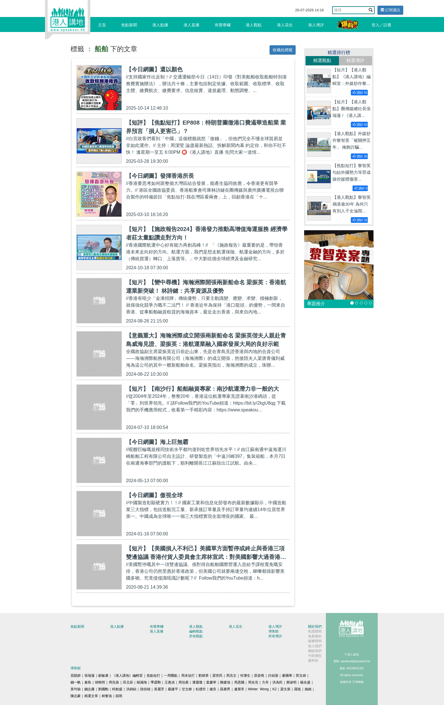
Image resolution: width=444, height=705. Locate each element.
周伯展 (183, 682)
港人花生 (285, 25)
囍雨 (119, 696)
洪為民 (277, 682)
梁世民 (217, 676)
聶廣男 (225, 689)
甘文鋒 (187, 689)
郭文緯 (301, 676)
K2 (274, 689)
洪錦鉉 (131, 689)
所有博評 (275, 636)
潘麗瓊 (197, 682)
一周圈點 (171, 676)
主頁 (102, 25)
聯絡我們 (315, 651)
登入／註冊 (381, 25)
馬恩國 (239, 682)
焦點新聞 (129, 25)
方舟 (265, 682)
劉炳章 (203, 676)
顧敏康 (103, 676)
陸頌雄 (145, 689)
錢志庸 (89, 689)
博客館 (273, 631)
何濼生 (245, 676)
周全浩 (253, 682)
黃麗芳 (159, 689)
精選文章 (91, 696)
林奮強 (107, 696)
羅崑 (297, 689)
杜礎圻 (201, 689)
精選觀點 (322, 60)
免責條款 (315, 636)
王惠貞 (170, 682)
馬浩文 (231, 676)
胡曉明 (100, 682)
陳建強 (225, 682)
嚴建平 (173, 689)
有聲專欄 (222, 25)
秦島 (87, 682)
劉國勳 (103, 689)
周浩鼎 (114, 682)
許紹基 (273, 676)
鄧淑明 (291, 682)
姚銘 (308, 689)
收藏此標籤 (283, 50)
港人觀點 (254, 25)
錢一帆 (76, 682)
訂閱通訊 (390, 10)
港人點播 (160, 25)
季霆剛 (156, 682)
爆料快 (313, 661)
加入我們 (315, 646)
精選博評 (355, 60)
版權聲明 (315, 641)
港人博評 (316, 25)
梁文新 (285, 689)
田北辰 (128, 682)
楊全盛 (305, 682)
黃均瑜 (76, 689)
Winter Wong (258, 689)
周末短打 (188, 676)
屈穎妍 (76, 676)
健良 (213, 689)
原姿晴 (259, 676)
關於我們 (315, 627)
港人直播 (191, 25)
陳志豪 (76, 696)
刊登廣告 (315, 656)
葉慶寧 (211, 682)
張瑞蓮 (89, 676)
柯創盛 (117, 689)
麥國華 (287, 676)
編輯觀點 (196, 631)
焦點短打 (153, 676)
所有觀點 (196, 636)
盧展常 (239, 689)
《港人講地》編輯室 (127, 676)
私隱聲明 (315, 631)
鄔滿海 (142, 682)
